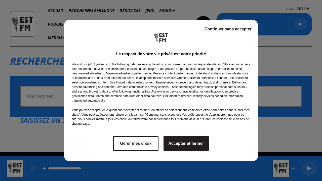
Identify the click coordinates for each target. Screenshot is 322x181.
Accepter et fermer (186, 143)
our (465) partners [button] (95, 64)
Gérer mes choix (135, 143)
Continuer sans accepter (228, 29)
